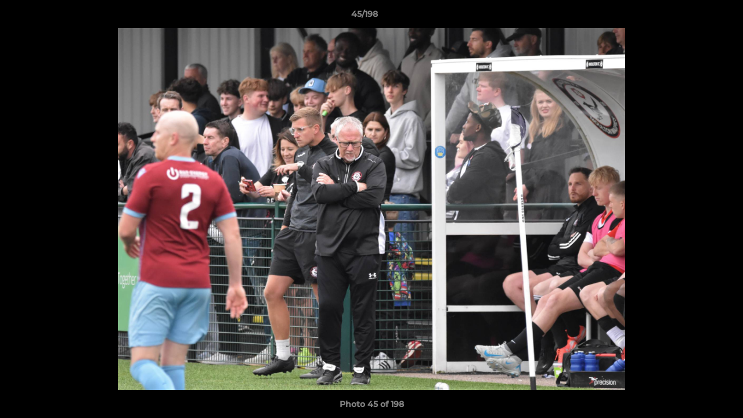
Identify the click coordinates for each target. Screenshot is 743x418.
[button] (694, 17)
